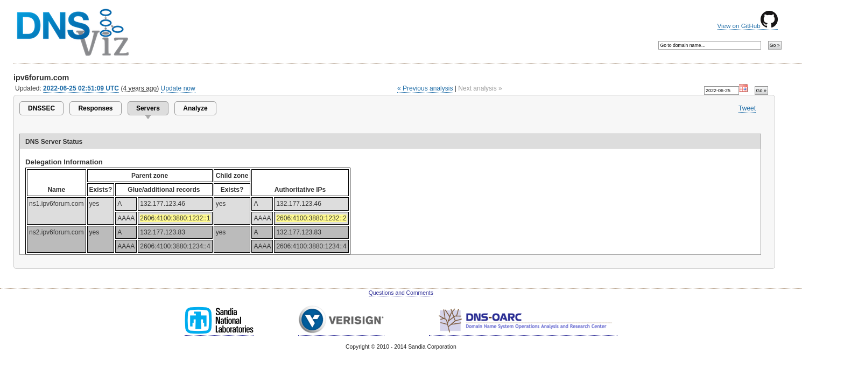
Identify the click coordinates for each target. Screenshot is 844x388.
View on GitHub (748, 26)
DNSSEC (41, 108)
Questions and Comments (401, 293)
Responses (95, 108)
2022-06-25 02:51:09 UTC (81, 88)
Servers (148, 108)
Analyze (195, 108)
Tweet (747, 108)
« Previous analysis (425, 88)
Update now (178, 88)
